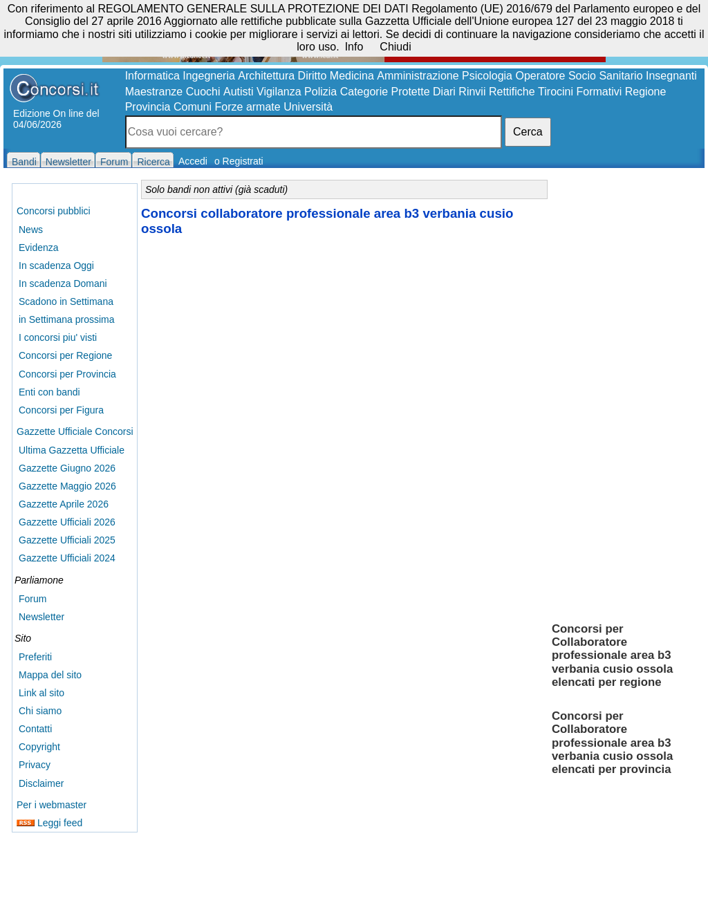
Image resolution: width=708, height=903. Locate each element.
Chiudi (395, 47)
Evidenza (39, 247)
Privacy (34, 764)
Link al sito (41, 692)
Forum (32, 598)
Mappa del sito (50, 674)
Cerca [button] (528, 132)
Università (308, 107)
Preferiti (35, 656)
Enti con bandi (49, 392)
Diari (444, 91)
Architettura (266, 76)
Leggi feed (49, 822)
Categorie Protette (385, 91)
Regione (646, 91)
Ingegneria (209, 76)
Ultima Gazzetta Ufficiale (71, 450)
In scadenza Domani (63, 283)
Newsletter (41, 616)
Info (354, 47)
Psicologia (487, 76)
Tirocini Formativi (580, 91)
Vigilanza (279, 91)
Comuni (193, 107)
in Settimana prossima (67, 319)
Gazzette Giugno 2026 (67, 468)
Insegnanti (671, 76)
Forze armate (248, 107)
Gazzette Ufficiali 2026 (67, 522)
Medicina (352, 76)
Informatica (152, 76)
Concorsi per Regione (65, 355)
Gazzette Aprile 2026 (64, 504)
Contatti (35, 728)
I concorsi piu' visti (58, 337)
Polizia (320, 91)
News (31, 229)
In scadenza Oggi (56, 265)
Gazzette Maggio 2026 (67, 486)
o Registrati (238, 161)
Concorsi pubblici (54, 210)
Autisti (238, 91)
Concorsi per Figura (61, 410)
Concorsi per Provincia (67, 374)
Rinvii (471, 91)
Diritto (312, 76)
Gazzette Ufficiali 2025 (67, 540)
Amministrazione (417, 76)
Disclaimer (41, 783)
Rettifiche (512, 91)
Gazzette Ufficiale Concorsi (75, 431)
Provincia (148, 107)
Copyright (39, 746)
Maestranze (154, 91)
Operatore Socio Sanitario (578, 76)
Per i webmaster (51, 804)
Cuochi (203, 91)
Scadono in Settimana (66, 301)
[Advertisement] (626, 394)
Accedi (192, 161)
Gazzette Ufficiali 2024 (67, 558)
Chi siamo (40, 710)
